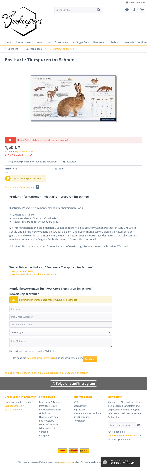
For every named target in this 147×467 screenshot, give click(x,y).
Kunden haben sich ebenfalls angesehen (66, 372)
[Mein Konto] (134, 10)
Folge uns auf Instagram (73, 383)
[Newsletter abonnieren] (138, 425)
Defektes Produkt (48, 405)
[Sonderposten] (23, 42)
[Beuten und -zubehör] (106, 42)
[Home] (7, 42)
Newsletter (79, 420)
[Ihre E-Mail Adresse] (121, 425)
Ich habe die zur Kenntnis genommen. (48, 357)
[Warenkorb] (142, 10)
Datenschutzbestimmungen (41, 357)
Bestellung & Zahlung (50, 402)
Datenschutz (80, 405)
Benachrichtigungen (44, 161)
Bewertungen (29, 187)
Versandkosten (66, 462)
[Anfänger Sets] (80, 42)
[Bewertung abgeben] (60, 332)
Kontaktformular (106, 461)
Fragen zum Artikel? (21, 271)
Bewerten (69, 161)
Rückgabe (44, 435)
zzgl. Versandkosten (24, 151)
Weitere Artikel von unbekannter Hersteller (33, 274)
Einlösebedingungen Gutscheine (50, 411)
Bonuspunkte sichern (32, 178)
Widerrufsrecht (47, 428)
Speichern (90, 358)
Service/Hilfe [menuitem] (134, 2)
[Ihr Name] (60, 309)
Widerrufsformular (49, 424)
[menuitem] (78, 11)
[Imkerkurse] (43, 42)
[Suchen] (99, 10)
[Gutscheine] (61, 42)
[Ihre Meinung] (60, 342)
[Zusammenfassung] (60, 324)
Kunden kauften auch (33, 372)
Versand (43, 431)
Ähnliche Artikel (13, 372)
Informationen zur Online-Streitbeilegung (87, 415)
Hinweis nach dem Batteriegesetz (49, 418)
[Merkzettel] (127, 10)
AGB (76, 402)
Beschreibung (12, 187)
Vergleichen (12, 161)
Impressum (79, 409)
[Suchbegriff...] (78, 10)
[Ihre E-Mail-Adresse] (60, 317)
